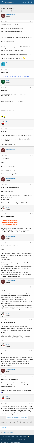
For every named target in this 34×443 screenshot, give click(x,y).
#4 (32, 128)
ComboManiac (6, 11)
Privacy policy (14, 436)
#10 (32, 319)
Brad (7, 122)
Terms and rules (5, 436)
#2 (32, 69)
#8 (32, 243)
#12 (32, 376)
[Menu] (2, 2)
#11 (32, 350)
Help (20, 436)
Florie (8, 63)
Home (24, 436)
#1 (32, 21)
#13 (32, 403)
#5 (32, 155)
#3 (32, 87)
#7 (32, 214)
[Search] (32, 2)
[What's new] (28, 2)
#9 (32, 287)
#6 (32, 184)
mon (7, 80)
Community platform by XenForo (14, 439)
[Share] (30, 21)
